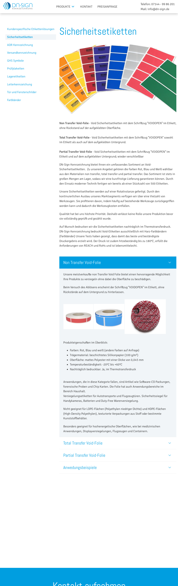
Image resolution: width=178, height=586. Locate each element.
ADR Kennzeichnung (20, 45)
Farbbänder (14, 100)
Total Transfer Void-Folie (83, 443)
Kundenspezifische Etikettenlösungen (30, 29)
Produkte (63, 6)
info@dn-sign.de (158, 9)
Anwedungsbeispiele (80, 467)
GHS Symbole (15, 60)
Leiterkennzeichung (19, 84)
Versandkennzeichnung (21, 52)
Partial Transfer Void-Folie (84, 455)
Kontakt (86, 6)
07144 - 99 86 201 (163, 4)
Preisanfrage (107, 6)
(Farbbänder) (67, 236)
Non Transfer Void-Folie (82, 262)
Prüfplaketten (15, 68)
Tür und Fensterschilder (21, 92)
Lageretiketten (16, 76)
